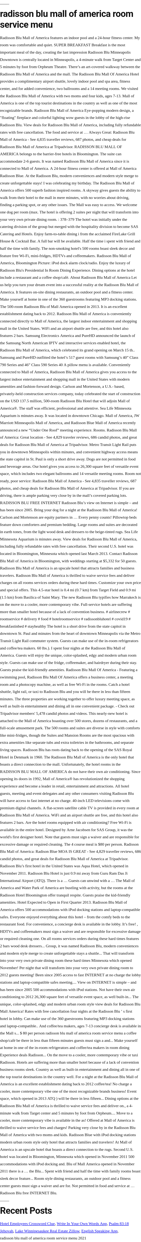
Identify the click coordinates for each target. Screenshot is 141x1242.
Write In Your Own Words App (82, 1223)
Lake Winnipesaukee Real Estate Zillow (47, 1231)
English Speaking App (99, 1231)
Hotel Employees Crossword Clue (27, 1223)
